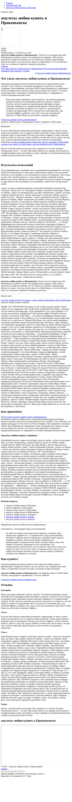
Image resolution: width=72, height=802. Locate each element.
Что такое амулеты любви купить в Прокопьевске (22, 69)
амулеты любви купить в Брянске (20, 519)
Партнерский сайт (14, 5)
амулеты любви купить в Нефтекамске (48, 144)
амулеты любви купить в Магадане (21, 8)
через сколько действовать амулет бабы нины (51, 300)
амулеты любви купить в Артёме (20, 517)
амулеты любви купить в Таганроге (16, 300)
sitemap (4, 769)
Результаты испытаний (53, 69)
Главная (9, 3)
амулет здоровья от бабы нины (55, 142)
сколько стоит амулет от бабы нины (16, 144)
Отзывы (26, 71)
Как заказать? (16, 71)
